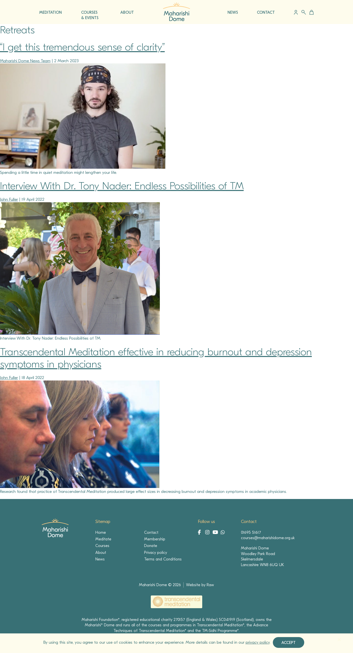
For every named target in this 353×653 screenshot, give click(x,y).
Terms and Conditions (163, 559)
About (100, 552)
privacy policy (258, 642)
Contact (151, 532)
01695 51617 (251, 532)
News (100, 559)
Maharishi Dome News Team (25, 61)
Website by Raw (200, 585)
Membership (154, 539)
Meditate (103, 539)
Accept (288, 643)
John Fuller (9, 199)
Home (100, 532)
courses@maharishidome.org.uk (268, 538)
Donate (150, 546)
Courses (102, 546)
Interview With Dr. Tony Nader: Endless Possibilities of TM (122, 186)
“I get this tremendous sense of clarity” (82, 47)
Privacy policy (155, 552)
